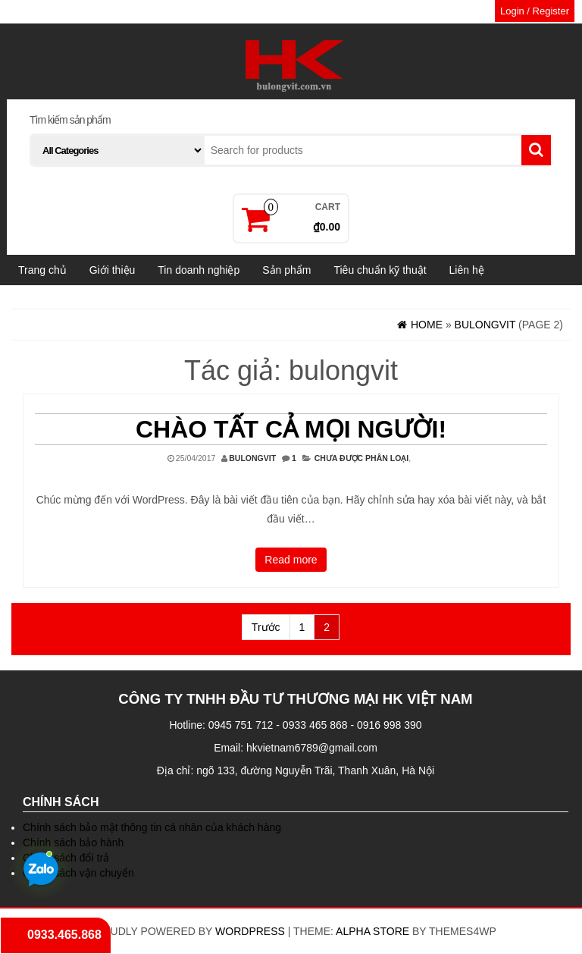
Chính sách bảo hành (73, 842)
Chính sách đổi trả (66, 858)
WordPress (250, 931)
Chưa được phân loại (361, 458)
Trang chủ (42, 270)
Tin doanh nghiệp (198, 270)
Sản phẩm (286, 270)
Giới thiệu (112, 270)
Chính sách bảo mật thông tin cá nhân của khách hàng (152, 827)
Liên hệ (466, 270)
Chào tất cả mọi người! (291, 429)
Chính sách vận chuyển (78, 873)
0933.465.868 (64, 934)
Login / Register (534, 11)
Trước (266, 627)
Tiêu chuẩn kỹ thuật (379, 270)
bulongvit (252, 458)
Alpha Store (372, 931)
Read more (290, 560)
